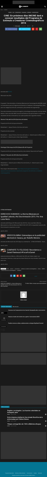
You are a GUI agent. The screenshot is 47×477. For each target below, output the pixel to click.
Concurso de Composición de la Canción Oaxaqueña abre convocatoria (26, 310)
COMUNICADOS (18, 12)
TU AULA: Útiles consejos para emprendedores (35, 283)
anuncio (11, 268)
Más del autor (16, 306)
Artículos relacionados (6, 306)
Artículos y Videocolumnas (20, 473)
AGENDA (10, 12)
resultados (19, 270)
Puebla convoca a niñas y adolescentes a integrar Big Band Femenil (25, 323)
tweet (36, 276)
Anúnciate (40, 473)
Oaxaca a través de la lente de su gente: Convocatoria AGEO (24, 316)
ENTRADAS (29, 12)
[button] (45, 6)
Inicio (2, 9)
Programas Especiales (9, 473)
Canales (35, 473)
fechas (39, 268)
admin (8, 414)
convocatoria (17, 268)
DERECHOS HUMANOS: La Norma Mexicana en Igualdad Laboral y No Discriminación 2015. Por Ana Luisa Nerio (22, 216)
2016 (8, 268)
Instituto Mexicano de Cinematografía (8, 270)
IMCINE (10, 91)
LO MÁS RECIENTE (35, 12)
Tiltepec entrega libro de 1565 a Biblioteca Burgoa (24, 424)
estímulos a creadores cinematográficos (29, 268)
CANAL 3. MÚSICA (2, 313)
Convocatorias (24, 12)
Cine (13, 12)
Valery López (17, 25)
